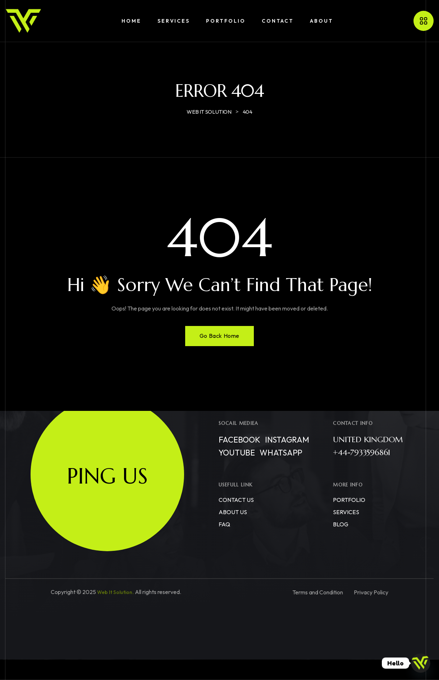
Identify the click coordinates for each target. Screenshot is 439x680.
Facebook (239, 440)
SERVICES (346, 512)
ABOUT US (233, 512)
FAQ (224, 524)
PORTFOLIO (349, 499)
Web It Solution (114, 592)
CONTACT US (236, 499)
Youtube (237, 453)
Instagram (287, 440)
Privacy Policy (371, 592)
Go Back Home (219, 335)
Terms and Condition (317, 592)
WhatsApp (281, 453)
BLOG (340, 524)
